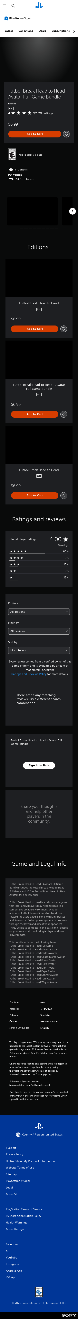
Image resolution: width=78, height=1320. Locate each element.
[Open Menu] (4, 6)
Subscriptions (61, 31)
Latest (9, 31)
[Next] (72, 211)
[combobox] (39, 611)
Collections (25, 31)
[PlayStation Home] (39, 5)
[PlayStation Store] (18, 18)
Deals (42, 31)
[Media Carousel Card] (32, 211)
